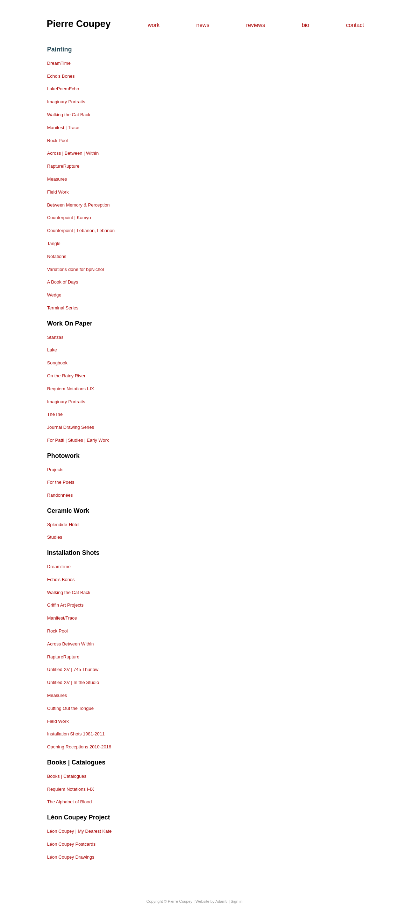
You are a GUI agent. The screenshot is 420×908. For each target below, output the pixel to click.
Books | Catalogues (76, 762)
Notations (56, 256)
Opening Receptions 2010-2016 (79, 746)
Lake (52, 349)
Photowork (63, 455)
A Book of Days (62, 282)
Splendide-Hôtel (63, 524)
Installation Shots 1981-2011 (76, 733)
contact (355, 25)
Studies (54, 537)
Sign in (237, 901)
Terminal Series (63, 307)
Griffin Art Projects (65, 605)
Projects (55, 469)
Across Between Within (70, 644)
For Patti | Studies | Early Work (78, 440)
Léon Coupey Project (78, 817)
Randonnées (60, 495)
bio (305, 25)
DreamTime (59, 63)
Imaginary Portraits (66, 101)
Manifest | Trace (63, 127)
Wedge (54, 295)
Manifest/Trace (62, 618)
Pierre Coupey (79, 24)
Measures (57, 179)
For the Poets (60, 482)
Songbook (57, 362)
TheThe (55, 414)
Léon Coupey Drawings (70, 857)
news (202, 25)
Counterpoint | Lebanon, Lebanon (81, 230)
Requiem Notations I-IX (70, 388)
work (154, 25)
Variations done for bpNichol (75, 269)
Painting (59, 49)
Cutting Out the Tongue (70, 708)
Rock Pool (57, 140)
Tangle (53, 243)
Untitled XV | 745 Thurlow (73, 669)
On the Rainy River (66, 375)
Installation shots (73, 552)
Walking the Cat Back (69, 114)
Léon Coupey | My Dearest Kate (79, 831)
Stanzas (55, 337)
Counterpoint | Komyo (69, 217)
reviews (255, 25)
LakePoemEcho (63, 88)
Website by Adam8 (211, 901)
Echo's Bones (61, 76)
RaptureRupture (63, 166)
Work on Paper (70, 323)
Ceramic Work (68, 510)
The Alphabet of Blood (69, 801)
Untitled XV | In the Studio (73, 682)
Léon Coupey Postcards (71, 844)
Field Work (58, 192)
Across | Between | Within (73, 153)
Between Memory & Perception (78, 205)
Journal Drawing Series (70, 427)
